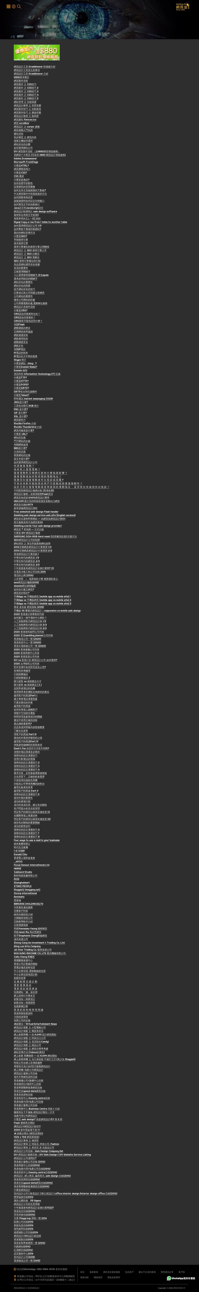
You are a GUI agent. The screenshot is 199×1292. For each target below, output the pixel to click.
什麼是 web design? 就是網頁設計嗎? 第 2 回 (38, 1119)
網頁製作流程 (21, 81)
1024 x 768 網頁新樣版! (26, 1137)
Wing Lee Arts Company (27, 946)
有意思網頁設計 (34, 1288)
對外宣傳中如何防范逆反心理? (30, 667)
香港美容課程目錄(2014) (27, 1179)
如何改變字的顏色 (23, 183)
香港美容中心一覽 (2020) (27, 642)
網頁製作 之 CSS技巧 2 (26, 88)
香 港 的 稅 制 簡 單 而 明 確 (28, 1010)
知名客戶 (129, 1272)
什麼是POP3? (21, 384)
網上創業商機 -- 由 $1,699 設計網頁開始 (35, 1034)
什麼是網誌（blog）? (25, 363)
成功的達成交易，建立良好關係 (30, 805)
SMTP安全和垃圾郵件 (25, 392)
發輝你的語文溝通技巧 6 (27, 830)
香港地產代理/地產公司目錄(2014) (32, 1169)
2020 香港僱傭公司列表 (26, 649)
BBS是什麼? (20, 448)
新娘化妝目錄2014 (23, 1225)
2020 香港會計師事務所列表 (29, 614)
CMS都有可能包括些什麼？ (28, 321)
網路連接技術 (21, 335)
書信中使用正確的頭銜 (25, 720)
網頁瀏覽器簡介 (22, 169)
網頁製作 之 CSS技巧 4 (26, 95)
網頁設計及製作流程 (24, 307)
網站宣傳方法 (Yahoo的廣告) (29, 1052)
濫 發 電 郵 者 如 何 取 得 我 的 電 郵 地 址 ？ (37, 476)
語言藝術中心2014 (23, 1253)
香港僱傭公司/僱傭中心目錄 (28, 1080)
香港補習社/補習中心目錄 (27, 1084)
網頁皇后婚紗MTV (23, 505)
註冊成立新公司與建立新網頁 (29, 293)
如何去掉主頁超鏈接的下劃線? (30, 190)
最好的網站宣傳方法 (24, 233)
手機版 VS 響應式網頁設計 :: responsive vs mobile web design (47, 611)
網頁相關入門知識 (23, 130)
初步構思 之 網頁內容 (25, 137)
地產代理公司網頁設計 (25, 1116)
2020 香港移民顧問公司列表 (29, 632)
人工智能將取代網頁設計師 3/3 (30, 628)
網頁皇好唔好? (21, 593)
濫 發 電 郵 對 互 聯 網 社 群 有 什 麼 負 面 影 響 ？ (40, 473)
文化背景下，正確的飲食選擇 (29, 777)
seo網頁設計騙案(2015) (26, 582)
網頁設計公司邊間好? (25, 1158)
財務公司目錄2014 (23, 1222)
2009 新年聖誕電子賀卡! (27, 1130)
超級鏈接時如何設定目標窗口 (29, 201)
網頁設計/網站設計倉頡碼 (27, 1236)
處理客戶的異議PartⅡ (26, 695)
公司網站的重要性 (23, 296)
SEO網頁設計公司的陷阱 (27, 540)
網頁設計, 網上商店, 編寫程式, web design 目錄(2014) (42, 1176)
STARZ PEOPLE (23, 886)
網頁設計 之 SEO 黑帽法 (27, 257)
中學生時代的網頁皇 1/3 (26, 558)
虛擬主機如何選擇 (23, 141)
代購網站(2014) (22, 1246)
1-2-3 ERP (19, 851)
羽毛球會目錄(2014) (24, 1215)
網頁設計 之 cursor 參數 (27, 127)
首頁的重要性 (21, 268)
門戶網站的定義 (22, 441)
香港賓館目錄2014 (23, 1239)
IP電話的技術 (21, 353)
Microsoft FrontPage (26, 162)
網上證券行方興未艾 (24, 996)
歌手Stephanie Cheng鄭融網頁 (30, 936)
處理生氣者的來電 (23, 787)
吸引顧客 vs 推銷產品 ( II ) (28, 685)
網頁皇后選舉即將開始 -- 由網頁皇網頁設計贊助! (39, 519)
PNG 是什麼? (21, 409)
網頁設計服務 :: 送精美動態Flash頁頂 (33, 494)
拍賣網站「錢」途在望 (25, 992)
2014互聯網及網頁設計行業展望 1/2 (33, 547)
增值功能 (84, 1277)
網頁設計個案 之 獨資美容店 (28, 1031)
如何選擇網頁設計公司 (25, 462)
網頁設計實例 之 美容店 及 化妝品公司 (34, 1148)
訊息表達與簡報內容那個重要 (29, 727)
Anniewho (19, 897)
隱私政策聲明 (113, 1277)
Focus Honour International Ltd (31, 865)
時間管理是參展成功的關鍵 (28, 717)
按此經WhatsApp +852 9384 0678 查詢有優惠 (42, 1269)
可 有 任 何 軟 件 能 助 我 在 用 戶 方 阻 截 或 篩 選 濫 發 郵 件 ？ (48, 483)
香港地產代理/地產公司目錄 (28, 1102)
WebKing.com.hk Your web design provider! (38, 526)
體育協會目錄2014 (23, 1197)
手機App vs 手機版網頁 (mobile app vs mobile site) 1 (42, 596)
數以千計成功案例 (147, 1272)
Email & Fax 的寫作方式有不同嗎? (31, 748)
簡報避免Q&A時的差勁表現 (28, 745)
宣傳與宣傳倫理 (22, 671)
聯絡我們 (98, 1277)
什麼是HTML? (21, 165)
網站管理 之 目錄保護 (25, 102)
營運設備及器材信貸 (24, 967)
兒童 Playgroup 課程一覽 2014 (30, 1218)
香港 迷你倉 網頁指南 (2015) (29, 607)
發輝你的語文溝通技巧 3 (26, 766)
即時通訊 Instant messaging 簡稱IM (33, 399)
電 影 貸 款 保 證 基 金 (25, 989)
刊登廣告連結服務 (23, 907)
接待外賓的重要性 (23, 798)
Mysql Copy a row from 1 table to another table (40, 222)
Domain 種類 (20, 370)
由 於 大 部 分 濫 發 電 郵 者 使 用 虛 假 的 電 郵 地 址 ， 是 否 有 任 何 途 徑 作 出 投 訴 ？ (62, 487)
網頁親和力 (20, 420)
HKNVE (17, 868)
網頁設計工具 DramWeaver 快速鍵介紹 (34, 67)
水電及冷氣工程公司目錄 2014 (30, 572)
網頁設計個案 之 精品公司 (27, 1045)
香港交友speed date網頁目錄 (30, 1091)
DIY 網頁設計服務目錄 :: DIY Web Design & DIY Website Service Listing (52, 1155)
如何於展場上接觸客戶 (25, 709)
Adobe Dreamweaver (25, 158)
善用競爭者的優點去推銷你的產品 (31, 692)
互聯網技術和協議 (23, 331)
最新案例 (94, 1272)
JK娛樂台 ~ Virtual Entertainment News (35, 1024)
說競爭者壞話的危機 (24, 688)
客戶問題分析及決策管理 (27, 808)
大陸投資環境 (21, 1017)
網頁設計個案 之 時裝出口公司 (30, 1038)
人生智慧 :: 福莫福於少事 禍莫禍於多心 (36, 579)
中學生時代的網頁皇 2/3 (27, 561)
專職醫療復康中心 (23, 960)
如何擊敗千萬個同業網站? (27, 229)
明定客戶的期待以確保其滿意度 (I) (32, 812)
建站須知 (18, 134)
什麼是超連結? (21, 180)
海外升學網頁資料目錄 (25, 1077)
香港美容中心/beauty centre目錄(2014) (35, 1172)
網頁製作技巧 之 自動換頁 (27, 109)
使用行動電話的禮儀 (24, 759)
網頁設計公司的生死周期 (27, 1204)
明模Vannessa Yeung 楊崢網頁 (30, 929)
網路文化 (18, 346)
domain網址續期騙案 (25, 586)
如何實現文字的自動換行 (27, 204)
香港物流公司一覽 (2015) (27, 1261)
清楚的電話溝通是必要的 (27, 752)
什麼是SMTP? (21, 388)
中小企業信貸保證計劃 (25, 974)
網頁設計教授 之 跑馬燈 (26, 116)
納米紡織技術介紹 (23, 914)
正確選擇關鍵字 (22, 271)
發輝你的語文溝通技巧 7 (26, 833)
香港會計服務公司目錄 (25, 1105)
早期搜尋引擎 (21, 240)
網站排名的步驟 (22, 144)
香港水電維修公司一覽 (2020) (30, 646)
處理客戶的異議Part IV (26, 741)
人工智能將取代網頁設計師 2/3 (30, 625)
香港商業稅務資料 (23, 1013)
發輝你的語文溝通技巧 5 (26, 794)
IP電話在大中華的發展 (25, 356)
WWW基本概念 (21, 77)
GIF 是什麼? (20, 413)
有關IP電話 (20, 349)
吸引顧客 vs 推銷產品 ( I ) (27, 681)
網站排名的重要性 (23, 282)
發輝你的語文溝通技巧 (25, 755)
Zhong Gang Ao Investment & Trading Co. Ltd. (39, 943)
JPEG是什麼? (21, 402)
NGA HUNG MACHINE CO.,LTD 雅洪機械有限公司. (40, 953)
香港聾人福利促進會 (24, 858)
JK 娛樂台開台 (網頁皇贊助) (28, 1133)
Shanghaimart (22, 883)
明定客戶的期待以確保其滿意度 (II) (32, 819)
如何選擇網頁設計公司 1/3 (27, 226)
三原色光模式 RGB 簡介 (26, 406)
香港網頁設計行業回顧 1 (26, 554)
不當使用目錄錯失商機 (25, 780)
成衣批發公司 (21, 939)
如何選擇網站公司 (23, 148)
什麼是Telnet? (21, 395)
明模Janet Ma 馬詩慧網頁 (27, 932)
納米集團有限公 (22, 844)
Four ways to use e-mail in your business (37, 840)
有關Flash (19, 324)
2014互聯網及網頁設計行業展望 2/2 (33, 551)
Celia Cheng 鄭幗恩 (24, 957)
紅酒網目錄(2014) (23, 1250)
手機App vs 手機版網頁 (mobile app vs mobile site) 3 (42, 604)
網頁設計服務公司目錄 (25, 1073)
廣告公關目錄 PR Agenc (27, 1201)
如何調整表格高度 (23, 197)
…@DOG (18, 861)
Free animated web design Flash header (36, 512)
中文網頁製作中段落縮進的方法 (30, 194)
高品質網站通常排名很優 (27, 264)
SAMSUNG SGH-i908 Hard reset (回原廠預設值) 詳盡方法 (45, 536)
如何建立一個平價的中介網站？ (30, 618)
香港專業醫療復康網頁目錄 (28, 1087)
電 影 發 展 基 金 (22, 985)
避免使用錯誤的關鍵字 (25, 279)
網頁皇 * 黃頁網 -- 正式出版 (29, 529)
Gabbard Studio (23, 872)
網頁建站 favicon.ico (25, 120)
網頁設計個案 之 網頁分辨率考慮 (31, 1049)
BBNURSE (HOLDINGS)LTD (28, 904)
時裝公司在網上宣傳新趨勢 (28, 1063)
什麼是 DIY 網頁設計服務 (27, 533)
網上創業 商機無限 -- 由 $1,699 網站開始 (35, 1056)
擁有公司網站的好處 (24, 300)
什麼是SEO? (20, 236)
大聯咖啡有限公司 (23, 918)
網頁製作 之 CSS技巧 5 (26, 98)
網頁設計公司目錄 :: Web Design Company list (38, 1151)
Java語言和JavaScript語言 (28, 208)
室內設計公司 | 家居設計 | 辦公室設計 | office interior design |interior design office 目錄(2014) (65, 1193)
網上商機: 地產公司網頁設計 (28, 1070)
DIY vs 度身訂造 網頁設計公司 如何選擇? (35, 660)
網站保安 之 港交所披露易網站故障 (32, 543)
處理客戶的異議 (22, 706)
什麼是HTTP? (21, 381)
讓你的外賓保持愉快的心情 (28, 738)
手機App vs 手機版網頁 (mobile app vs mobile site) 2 (42, 600)
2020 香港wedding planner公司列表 (33, 635)
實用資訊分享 (167, 1272)
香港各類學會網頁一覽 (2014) (29, 1243)
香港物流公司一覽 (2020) (27, 639)
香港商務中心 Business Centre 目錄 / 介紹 (37, 1109)
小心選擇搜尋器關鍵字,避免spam (31, 275)
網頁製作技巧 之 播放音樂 (27, 112)
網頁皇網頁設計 (20, 1288)
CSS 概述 (19, 176)
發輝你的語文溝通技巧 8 (27, 837)
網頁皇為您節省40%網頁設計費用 (31, 498)
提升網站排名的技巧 (24, 289)
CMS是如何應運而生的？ (27, 314)
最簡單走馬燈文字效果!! (26, 215)
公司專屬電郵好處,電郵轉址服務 (30, 303)
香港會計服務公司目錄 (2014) (29, 1162)
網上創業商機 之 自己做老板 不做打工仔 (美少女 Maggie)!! (44, 1059)
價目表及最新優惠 (111, 1272)
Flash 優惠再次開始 (24, 1123)
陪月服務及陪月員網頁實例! (28, 522)
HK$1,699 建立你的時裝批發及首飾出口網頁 (37, 501)
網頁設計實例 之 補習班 (26, 1140)
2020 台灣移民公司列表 (26, 664)
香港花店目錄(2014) (24, 1211)
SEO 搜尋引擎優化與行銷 (27, 261)
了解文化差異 (21, 731)
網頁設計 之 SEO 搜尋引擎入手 (30, 250)
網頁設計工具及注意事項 (27, 70)
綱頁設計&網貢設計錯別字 (27, 1126)
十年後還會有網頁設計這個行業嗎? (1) (34, 568)
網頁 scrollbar (21, 123)
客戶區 (182, 1272)
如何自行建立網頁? (24, 589)
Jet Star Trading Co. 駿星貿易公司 (33, 950)
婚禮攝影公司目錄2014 (26, 1232)
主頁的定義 (20, 452)
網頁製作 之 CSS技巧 (25, 84)
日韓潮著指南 (21, 925)
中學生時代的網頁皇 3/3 (27, 565)
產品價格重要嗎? (23, 724)
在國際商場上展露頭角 (25, 815)
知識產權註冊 (21, 1006)
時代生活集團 (21, 847)
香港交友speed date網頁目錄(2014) (33, 1183)
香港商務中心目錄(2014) (27, 1165)
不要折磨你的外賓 (23, 702)
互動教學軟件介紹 (23, 921)
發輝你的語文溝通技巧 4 (27, 770)
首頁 (82, 1272)
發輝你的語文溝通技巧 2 (27, 762)
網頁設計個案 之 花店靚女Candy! (31, 1042)
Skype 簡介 (20, 360)
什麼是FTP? (20, 377)
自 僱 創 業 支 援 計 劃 (25, 981)
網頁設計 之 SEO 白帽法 (27, 254)
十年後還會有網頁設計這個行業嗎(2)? (34, 1208)
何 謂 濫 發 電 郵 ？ (24, 466)
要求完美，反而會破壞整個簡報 (30, 773)
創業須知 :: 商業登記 (24, 999)
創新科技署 (20, 978)
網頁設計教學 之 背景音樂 (27, 105)
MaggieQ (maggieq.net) (27, 890)
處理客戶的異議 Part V (26, 791)
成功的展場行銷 (22, 801)
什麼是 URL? (21, 434)
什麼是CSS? (20, 173)
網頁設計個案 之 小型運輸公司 (30, 1027)
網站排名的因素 (22, 286)
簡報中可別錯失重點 (24, 713)
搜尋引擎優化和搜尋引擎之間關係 (31, 247)
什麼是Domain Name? (25, 367)
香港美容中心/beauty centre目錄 (32, 1098)
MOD (16, 879)
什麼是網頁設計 (22, 1190)
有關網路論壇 (21, 445)
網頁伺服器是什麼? (24, 430)
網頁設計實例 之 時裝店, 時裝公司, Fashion (36, 1144)
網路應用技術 (21, 339)
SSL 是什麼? (21, 416)
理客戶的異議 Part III (25, 734)
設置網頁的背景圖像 (24, 187)
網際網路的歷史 (22, 328)
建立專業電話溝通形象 (25, 699)
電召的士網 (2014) (23, 575)
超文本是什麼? (21, 459)
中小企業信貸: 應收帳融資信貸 (30, 971)
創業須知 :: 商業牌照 (24, 1003)
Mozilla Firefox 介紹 (25, 423)
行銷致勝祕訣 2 (22, 678)
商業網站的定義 (22, 455)
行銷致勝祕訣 (21, 674)
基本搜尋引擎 (21, 243)
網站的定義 (20, 437)
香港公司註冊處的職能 (25, 964)
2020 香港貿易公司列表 (26, 656)
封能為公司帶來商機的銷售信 (29, 784)
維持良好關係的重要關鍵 (27, 823)
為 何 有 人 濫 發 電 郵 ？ (27, 469)
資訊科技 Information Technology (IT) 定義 (37, 374)
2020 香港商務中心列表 (26, 653)
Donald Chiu (20, 854)
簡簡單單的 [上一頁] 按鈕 (27, 218)
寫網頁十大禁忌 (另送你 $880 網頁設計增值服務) (40, 155)
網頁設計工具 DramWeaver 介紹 (31, 74)
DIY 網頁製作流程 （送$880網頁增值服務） (37, 151)
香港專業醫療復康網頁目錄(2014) (31, 1186)
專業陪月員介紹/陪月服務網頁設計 (32, 1066)
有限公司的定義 (22, 1020)
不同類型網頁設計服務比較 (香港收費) (34, 490)
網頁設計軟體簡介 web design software (35, 211)
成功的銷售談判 (22, 826)
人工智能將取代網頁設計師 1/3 (30, 621)
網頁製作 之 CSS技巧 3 (26, 91)
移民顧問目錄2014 (23, 1229)
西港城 (17, 900)
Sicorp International (25, 893)
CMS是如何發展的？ (24, 317)
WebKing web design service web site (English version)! (45, 515)
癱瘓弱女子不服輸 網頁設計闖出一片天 (34, 1112)
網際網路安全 (21, 342)
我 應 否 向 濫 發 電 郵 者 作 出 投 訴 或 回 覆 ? (38, 480)
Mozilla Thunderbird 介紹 (28, 427)
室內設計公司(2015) (24, 1257)
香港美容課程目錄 (23, 1095)
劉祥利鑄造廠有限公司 (25, 876)
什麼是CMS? (20, 310)
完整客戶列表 (21, 911)
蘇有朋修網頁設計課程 (25, 508)
